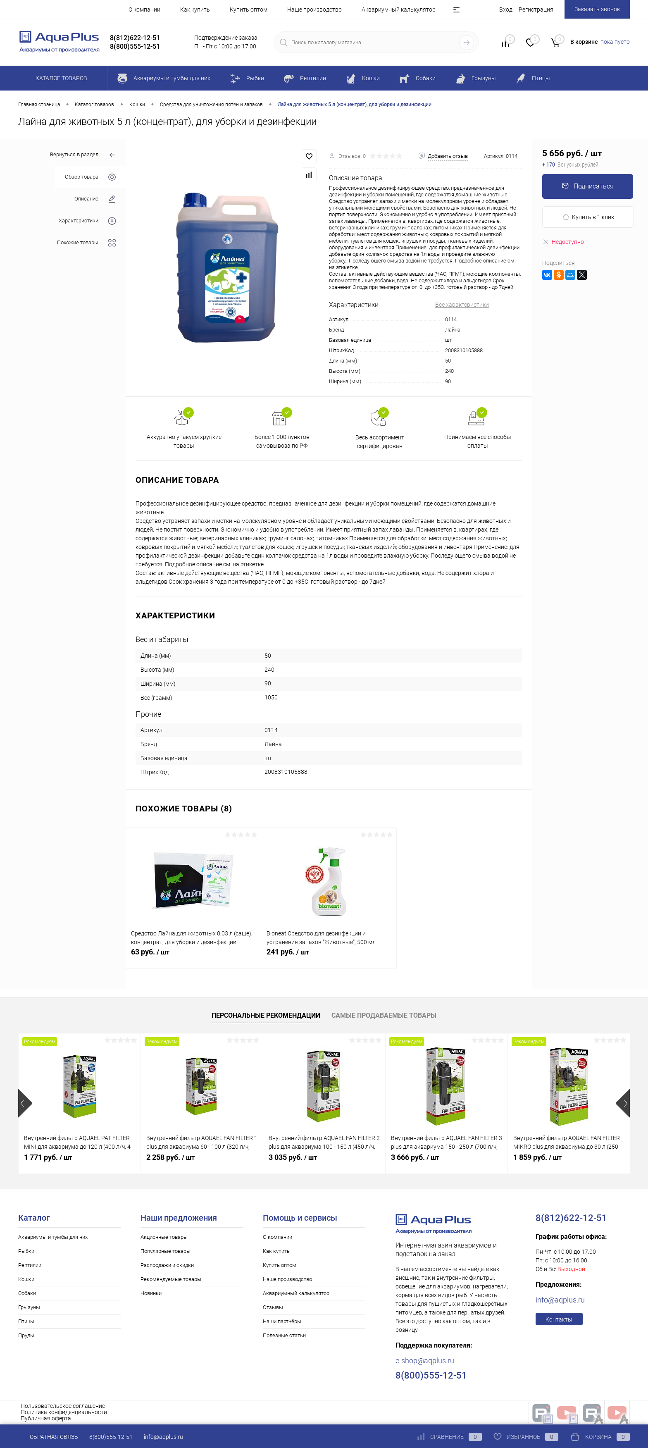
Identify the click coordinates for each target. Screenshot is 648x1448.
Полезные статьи (284, 1335)
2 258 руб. (170, 1157)
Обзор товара (90, 177)
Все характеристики (462, 304)
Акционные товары (164, 1237)
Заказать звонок (597, 9)
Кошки (26, 1279)
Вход (505, 9)
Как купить (195, 9)
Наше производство (314, 9)
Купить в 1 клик (588, 217)
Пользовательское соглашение (63, 1406)
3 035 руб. (293, 1157)
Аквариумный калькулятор (399, 9)
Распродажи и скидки (167, 1265)
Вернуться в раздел (83, 155)
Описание (95, 199)
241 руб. (329, 956)
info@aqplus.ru (560, 1299)
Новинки (151, 1293)
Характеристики (87, 221)
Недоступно (563, 242)
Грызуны (29, 1307)
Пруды (26, 1335)
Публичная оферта (46, 1418)
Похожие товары (86, 243)
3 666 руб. (415, 1157)
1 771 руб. (48, 1157)
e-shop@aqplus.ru (424, 1360)
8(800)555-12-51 (111, 1437)
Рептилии (29, 1265)
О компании (144, 9)
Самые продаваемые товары (383, 1015)
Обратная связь (48, 1437)
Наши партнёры (282, 1321)
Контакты (559, 1319)
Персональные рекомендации (266, 1015)
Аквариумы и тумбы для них (53, 1237)
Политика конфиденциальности (64, 1412)
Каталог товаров (60, 78)
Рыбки (26, 1251)
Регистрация (536, 9)
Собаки (27, 1293)
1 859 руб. (537, 1157)
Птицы (26, 1321)
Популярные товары (166, 1251)
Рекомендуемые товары (171, 1279)
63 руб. (193, 956)
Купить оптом (248, 9)
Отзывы (273, 1307)
